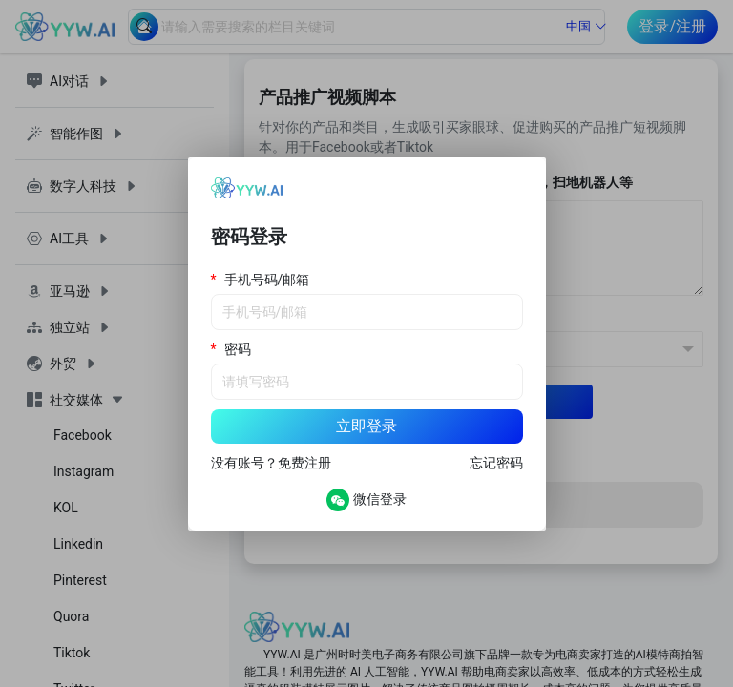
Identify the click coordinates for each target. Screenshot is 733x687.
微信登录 (366, 500)
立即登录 (366, 426)
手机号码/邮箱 (267, 279)
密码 (237, 349)
